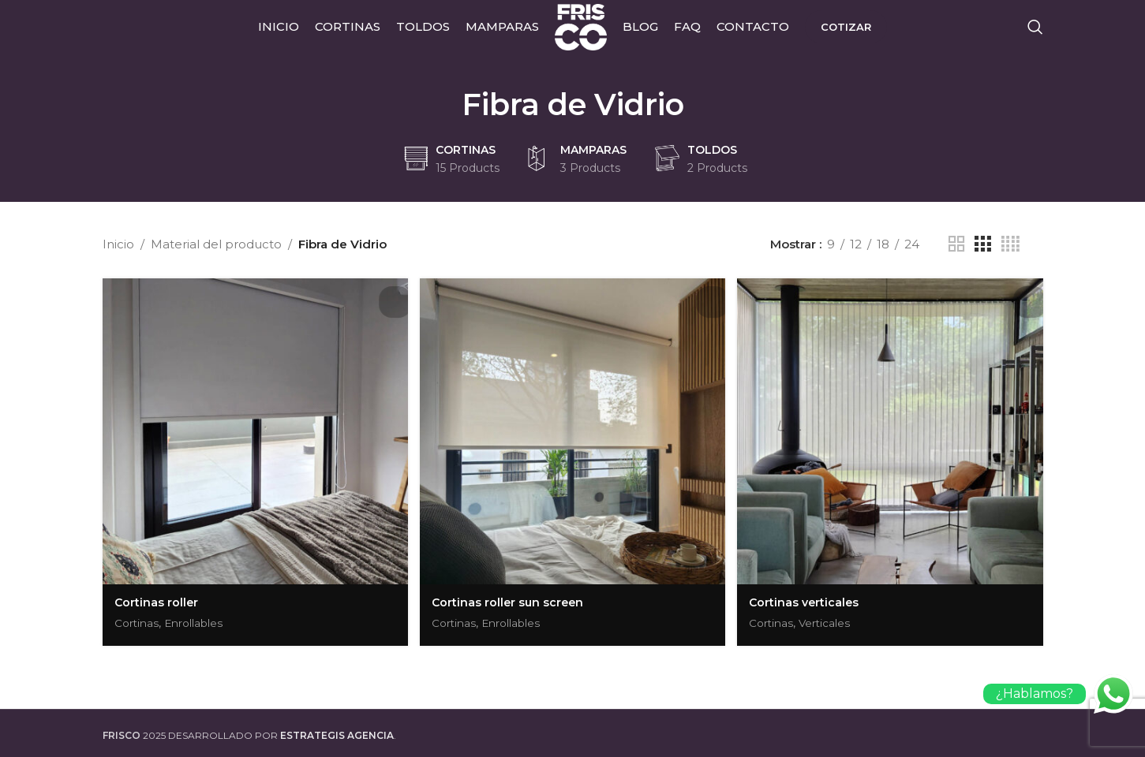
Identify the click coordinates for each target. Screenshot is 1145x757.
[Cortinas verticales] (891, 429)
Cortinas (138, 620)
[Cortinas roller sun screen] (572, 429)
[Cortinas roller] (254, 429)
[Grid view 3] (982, 244)
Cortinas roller (157, 598)
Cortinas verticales (808, 598)
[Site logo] (580, 34)
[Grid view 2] (956, 244)
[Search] (1035, 35)
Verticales (832, 620)
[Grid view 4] (1010, 244)
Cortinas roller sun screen (511, 598)
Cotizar (851, 34)
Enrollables (200, 620)
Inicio (118, 244)
